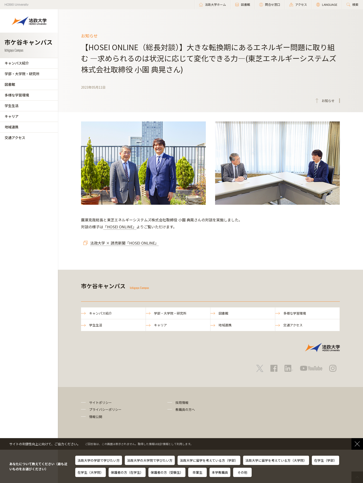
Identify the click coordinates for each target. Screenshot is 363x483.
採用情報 (181, 402)
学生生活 (12, 105)
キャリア (12, 116)
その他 (242, 472)
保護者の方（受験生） (167, 472)
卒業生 (197, 472)
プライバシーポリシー (105, 409)
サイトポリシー (100, 402)
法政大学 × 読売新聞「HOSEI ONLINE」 (124, 243)
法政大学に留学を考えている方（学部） (209, 460)
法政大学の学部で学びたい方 (99, 460)
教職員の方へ (185, 409)
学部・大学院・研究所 (22, 73)
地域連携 (12, 126)
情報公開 (95, 416)
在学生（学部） (325, 460)
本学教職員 (220, 472)
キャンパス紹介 (17, 63)
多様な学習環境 (17, 95)
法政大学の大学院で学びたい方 (149, 460)
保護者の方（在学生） (127, 472)
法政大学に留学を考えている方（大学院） (276, 460)
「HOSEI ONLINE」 (119, 226)
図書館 (10, 84)
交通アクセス (15, 137)
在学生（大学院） (90, 472)
